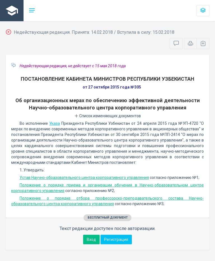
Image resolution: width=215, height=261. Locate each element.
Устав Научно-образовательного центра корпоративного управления (84, 177)
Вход (91, 239)
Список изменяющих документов (107, 116)
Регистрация (116, 239)
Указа (54, 123)
